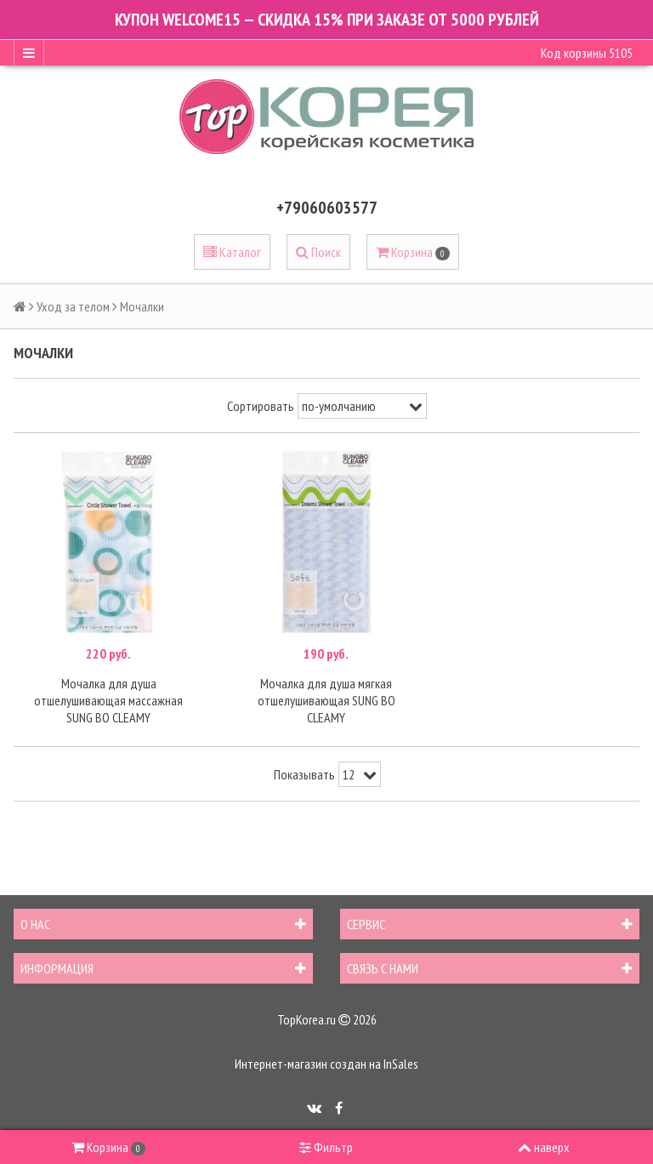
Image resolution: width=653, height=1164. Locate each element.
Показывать (304, 774)
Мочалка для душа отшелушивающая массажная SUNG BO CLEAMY (108, 700)
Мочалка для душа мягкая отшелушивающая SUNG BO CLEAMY (326, 700)
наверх (544, 1146)
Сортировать (260, 405)
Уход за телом (73, 306)
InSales (400, 1063)
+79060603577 (327, 208)
